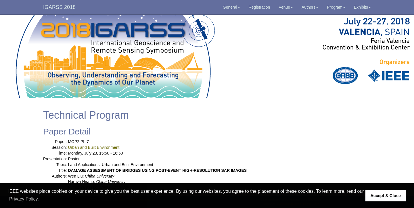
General (231, 7)
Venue (286, 7)
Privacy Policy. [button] (24, 199)
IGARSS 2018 (59, 7)
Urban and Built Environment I (95, 147)
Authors (310, 7)
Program (336, 7)
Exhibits (362, 7)
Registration (259, 7)
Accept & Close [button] (385, 195)
